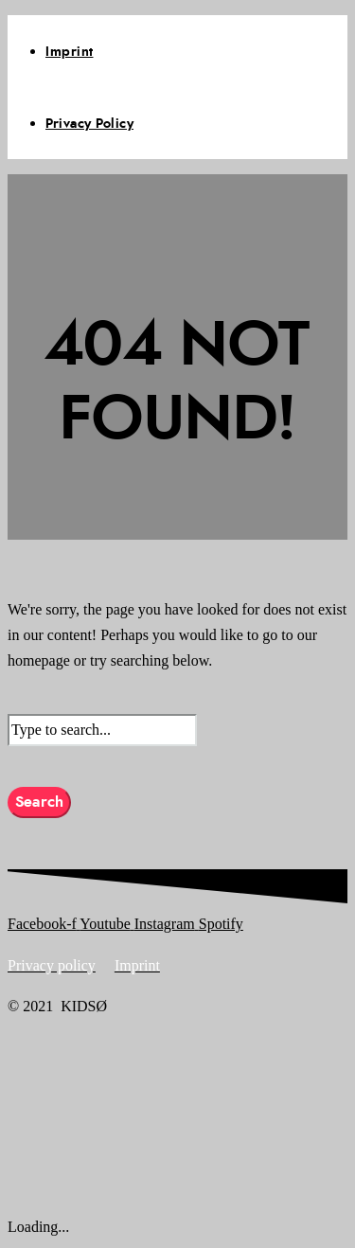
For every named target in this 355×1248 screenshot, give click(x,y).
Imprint (69, 52)
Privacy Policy (89, 124)
